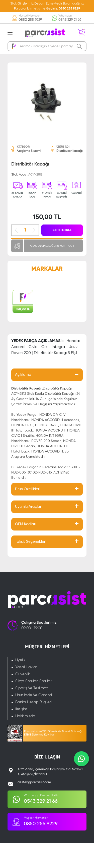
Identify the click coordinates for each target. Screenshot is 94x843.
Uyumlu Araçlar (28, 506)
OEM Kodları (25, 524)
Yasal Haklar (26, 667)
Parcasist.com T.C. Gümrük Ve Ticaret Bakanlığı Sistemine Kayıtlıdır (53, 733)
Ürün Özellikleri (27, 489)
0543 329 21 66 (69, 20)
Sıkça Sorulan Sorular (33, 681)
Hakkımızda (25, 716)
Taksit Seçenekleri (30, 542)
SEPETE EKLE (62, 230)
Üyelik (20, 660)
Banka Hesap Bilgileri (33, 702)
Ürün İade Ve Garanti (33, 695)
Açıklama (23, 374)
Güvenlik (22, 674)
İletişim (21, 709)
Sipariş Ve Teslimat (31, 688)
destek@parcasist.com (34, 782)
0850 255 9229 (69, 8)
